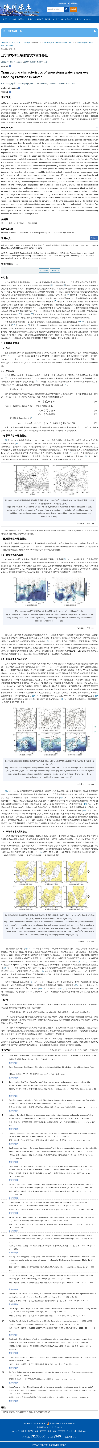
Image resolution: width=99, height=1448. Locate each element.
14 (82, 321)
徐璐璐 (32, 62)
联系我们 (78, 19)
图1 (6, 440)
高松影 (4, 62)
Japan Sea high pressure (64, 233)
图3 (33, 696)
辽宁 (3, 223)
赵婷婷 (12, 62)
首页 (5, 19)
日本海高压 (32, 223)
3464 (59, 1436)
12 (80, 321)
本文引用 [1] (13, 1078)
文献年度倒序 (67, 1050)
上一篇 (44, 270)
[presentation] (46, 402)
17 (15, 325)
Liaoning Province (8, 233)
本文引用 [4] (13, 1111)
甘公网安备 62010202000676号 (61, 1423)
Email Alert (72, 3)
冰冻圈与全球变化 (8, 49)
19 (36, 381)
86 (74, 1436)
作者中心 (29, 19)
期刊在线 (49, 19)
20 (70, 452)
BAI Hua (43, 84)
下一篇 (55, 270)
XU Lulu (51, 84)
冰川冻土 (5, 43)
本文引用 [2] (13, 1063)
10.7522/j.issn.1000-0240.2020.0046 (57, 43)
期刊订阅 (59, 19)
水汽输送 (20, 223)
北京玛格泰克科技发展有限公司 (54, 1445)
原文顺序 (57, 1050)
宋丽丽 (19, 62)
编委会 (21, 19)
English (87, 19)
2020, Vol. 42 (16, 43)
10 (20, 314)
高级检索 (73, 10)
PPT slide (90, 524)
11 (32, 314)
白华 (26, 62)
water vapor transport (41, 233)
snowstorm (24, 233)
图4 (40, 852)
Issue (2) (27, 43)
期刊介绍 (12, 19)
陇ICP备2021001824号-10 (34, 1423)
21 (35, 851)
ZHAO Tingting (22, 84)
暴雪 (11, 223)
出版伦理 (39, 19)
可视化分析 (94, 1050)
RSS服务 (62, 3)
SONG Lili (34, 84)
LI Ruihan (60, 84)
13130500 (37, 1436)
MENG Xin (70, 84)
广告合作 (69, 19)
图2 (65, 559)
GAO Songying (7, 84)
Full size (80, 524)
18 (5, 378)
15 (13, 325)
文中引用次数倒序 (81, 1050)
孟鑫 (46, 62)
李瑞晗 (39, 62)
